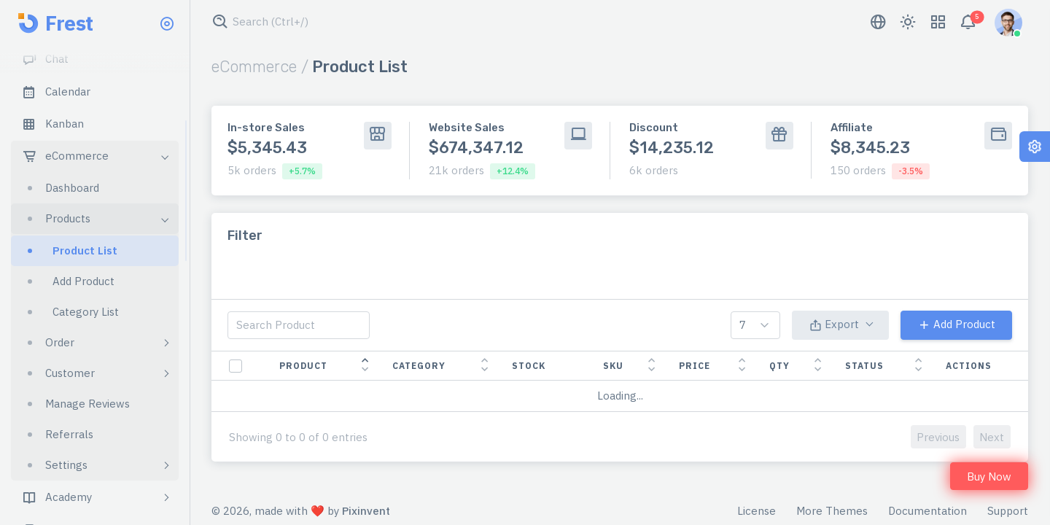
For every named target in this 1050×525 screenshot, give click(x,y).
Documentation (927, 511)
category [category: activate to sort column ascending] (419, 365)
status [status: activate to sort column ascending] (864, 365)
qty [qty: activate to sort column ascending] (779, 365)
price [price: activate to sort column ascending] (694, 365)
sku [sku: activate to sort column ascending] (613, 365)
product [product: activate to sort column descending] (303, 365)
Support (1007, 511)
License (756, 511)
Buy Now (989, 476)
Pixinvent (366, 511)
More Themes (832, 511)
